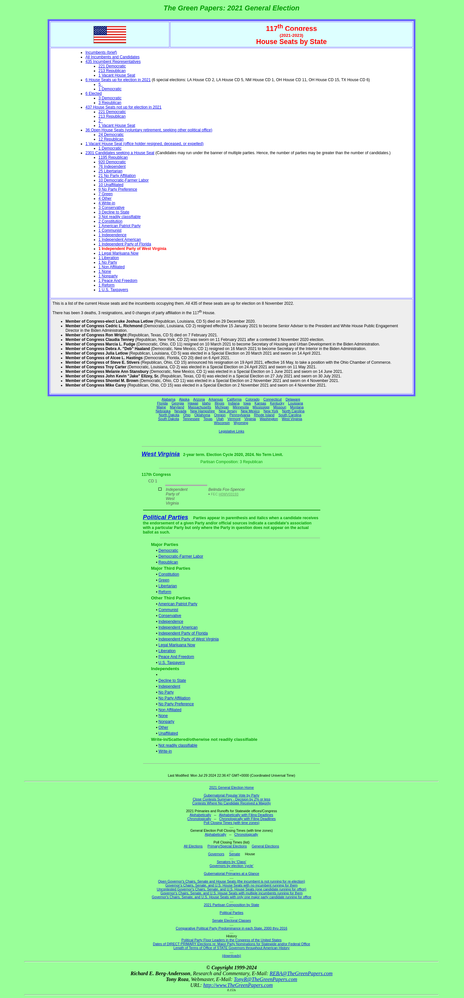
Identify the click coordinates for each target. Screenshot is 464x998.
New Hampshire (202, 411)
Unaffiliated (168, 733)
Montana (296, 407)
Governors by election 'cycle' (232, 866)
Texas (207, 419)
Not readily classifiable (177, 745)
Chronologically (199, 819)
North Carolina (293, 411)
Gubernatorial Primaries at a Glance (231, 873)
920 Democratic (112, 162)
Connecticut (272, 399)
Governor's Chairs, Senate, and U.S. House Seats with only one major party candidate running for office (231, 897)
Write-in (165, 751)
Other (163, 727)
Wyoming (241, 423)
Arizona (199, 399)
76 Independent (111, 166)
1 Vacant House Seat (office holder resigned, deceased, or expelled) (144, 143)
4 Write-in (106, 203)
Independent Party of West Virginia (188, 639)
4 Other (104, 198)
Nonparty (166, 721)
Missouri (279, 407)
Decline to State (172, 680)
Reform (164, 592)
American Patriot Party (177, 604)
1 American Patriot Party (119, 226)
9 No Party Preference (117, 189)
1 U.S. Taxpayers (113, 289)
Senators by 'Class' (231, 862)
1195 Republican (113, 157)
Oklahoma (202, 415)
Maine (161, 407)
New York (271, 411)
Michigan (222, 407)
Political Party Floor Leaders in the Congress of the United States (231, 940)
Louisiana (295, 403)
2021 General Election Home (231, 787)
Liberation (167, 651)
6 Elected (93, 93)
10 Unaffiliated (110, 185)
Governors (216, 854)
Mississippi (261, 407)
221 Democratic (112, 66)
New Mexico (250, 411)
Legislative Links (231, 431)
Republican (168, 562)
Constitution (168, 574)
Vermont (233, 419)
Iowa (247, 403)
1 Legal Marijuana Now (118, 253)
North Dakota (169, 415)
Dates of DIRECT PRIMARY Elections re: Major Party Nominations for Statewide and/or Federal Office (231, 944)
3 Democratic (110, 98)
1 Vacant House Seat (116, 75)
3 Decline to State (113, 212)
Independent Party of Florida (183, 633)
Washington (269, 419)
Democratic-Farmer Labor (180, 556)
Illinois (220, 403)
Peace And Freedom (176, 656)
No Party (166, 692)
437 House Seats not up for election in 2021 (123, 107)
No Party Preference (176, 704)
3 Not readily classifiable (119, 216)
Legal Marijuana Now (176, 645)
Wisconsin (222, 423)
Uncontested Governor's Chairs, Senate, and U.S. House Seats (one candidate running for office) (231, 889)
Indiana (233, 403)
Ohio (187, 415)
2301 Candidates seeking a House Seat (119, 153)
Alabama (168, 399)
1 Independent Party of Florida (124, 244)
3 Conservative (111, 207)
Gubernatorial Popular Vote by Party (231, 795)
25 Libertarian (110, 171)
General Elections (265, 846)
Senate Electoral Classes (231, 920)
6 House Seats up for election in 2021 (118, 80)
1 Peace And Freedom (117, 280)
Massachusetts (199, 407)
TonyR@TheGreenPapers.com (265, 979)
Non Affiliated (169, 710)
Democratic (168, 550)
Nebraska (163, 411)
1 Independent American (119, 239)
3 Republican (109, 102)
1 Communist (110, 230)
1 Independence (112, 235)
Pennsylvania (239, 415)
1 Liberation (108, 258)
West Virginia (292, 419)
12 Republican (110, 139)
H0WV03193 (228, 494)
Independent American (177, 627)
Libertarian (167, 586)
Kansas (260, 403)
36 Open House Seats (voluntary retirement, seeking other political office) (148, 130)
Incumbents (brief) (101, 52)
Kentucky (277, 403)
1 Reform (106, 285)
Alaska (184, 399)
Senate (234, 854)
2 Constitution (110, 221)
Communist (168, 610)
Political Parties (165, 517)
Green (163, 580)
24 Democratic (110, 134)
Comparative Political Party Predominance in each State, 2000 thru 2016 (231, 928)
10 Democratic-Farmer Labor (123, 180)
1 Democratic (110, 89)
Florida (162, 403)
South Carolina (289, 415)
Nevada (180, 411)
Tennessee (191, 419)
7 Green (105, 194)
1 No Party (107, 262)
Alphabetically (200, 815)
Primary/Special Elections (227, 846)
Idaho (206, 403)
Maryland (177, 407)
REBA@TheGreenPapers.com (300, 973)
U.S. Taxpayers (171, 662)
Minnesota (241, 407)
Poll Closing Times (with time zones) (231, 823)
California (234, 399)
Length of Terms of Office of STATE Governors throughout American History (231, 948)
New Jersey (228, 411)
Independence (170, 621)
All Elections (193, 846)
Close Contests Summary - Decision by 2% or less (231, 799)
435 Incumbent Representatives (112, 61)
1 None (104, 271)
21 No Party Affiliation (117, 175)
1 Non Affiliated (111, 267)
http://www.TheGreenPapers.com (238, 985)
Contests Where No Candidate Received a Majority (231, 803)
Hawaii (193, 403)
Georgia (178, 403)
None (163, 715)
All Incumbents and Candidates (112, 57)
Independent (169, 686)
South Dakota (168, 419)
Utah (220, 419)
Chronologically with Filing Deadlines (247, 819)
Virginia (250, 419)
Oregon (220, 415)
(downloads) (231, 956)
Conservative (169, 615)
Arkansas (216, 399)
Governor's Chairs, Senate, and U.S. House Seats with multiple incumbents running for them (231, 893)
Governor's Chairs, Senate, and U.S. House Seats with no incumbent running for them (232, 885)
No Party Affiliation (174, 698)
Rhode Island (264, 415)
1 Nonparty (108, 276)
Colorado (252, 399)
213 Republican (111, 70)
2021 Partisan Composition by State (231, 905)
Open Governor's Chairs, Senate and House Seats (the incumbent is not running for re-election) (231, 881)
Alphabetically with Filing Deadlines (246, 815)
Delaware (292, 399)
